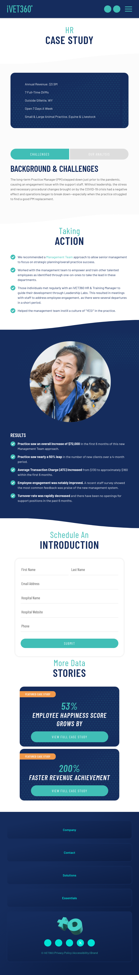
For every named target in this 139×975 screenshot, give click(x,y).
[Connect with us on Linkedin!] (69, 942)
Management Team (59, 257)
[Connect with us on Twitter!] (80, 942)
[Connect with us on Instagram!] (58, 942)
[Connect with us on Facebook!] (47, 942)
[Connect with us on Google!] (91, 942)
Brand (94, 952)
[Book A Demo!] (107, 9)
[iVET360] (20, 9)
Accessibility (81, 952)
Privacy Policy (63, 952)
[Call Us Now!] (116, 9)
